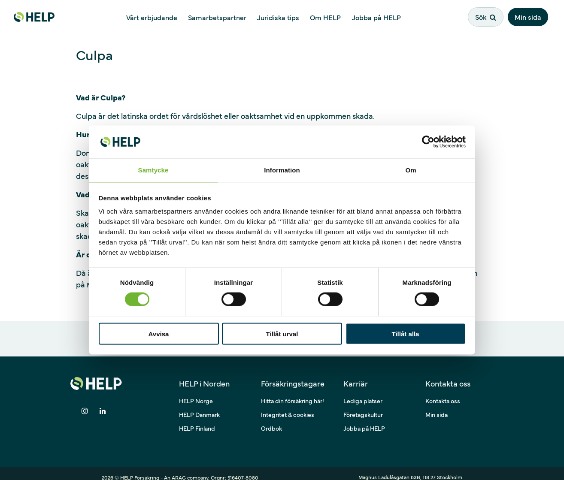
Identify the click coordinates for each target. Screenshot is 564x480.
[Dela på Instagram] (84, 403)
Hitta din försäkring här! (292, 392)
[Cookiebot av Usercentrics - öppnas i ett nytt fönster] (428, 141)
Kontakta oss (442, 392)
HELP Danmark (199, 406)
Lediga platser (362, 392)
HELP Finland (197, 420)
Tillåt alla (405, 334)
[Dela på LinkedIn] (102, 403)
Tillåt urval (282, 334)
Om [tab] (410, 169)
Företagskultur (363, 406)
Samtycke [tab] (153, 169)
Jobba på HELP (364, 420)
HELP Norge (196, 392)
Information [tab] (282, 169)
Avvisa (159, 334)
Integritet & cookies (287, 406)
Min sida (530, 16)
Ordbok (271, 420)
